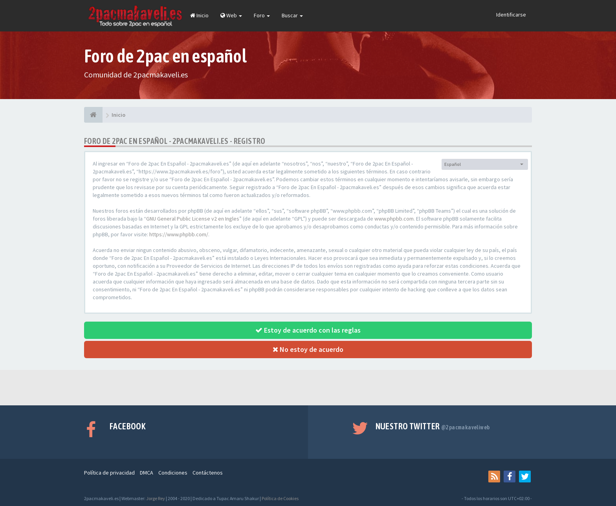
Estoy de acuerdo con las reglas (308, 330)
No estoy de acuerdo (308, 349)
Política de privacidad (109, 472)
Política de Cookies (280, 498)
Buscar (292, 15)
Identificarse (511, 14)
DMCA (146, 472)
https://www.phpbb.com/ (178, 234)
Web (231, 15)
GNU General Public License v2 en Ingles (192, 218)
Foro (262, 15)
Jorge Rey (155, 498)
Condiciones (172, 472)
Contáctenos (207, 472)
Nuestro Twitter (433, 426)
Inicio (199, 15)
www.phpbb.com (394, 218)
